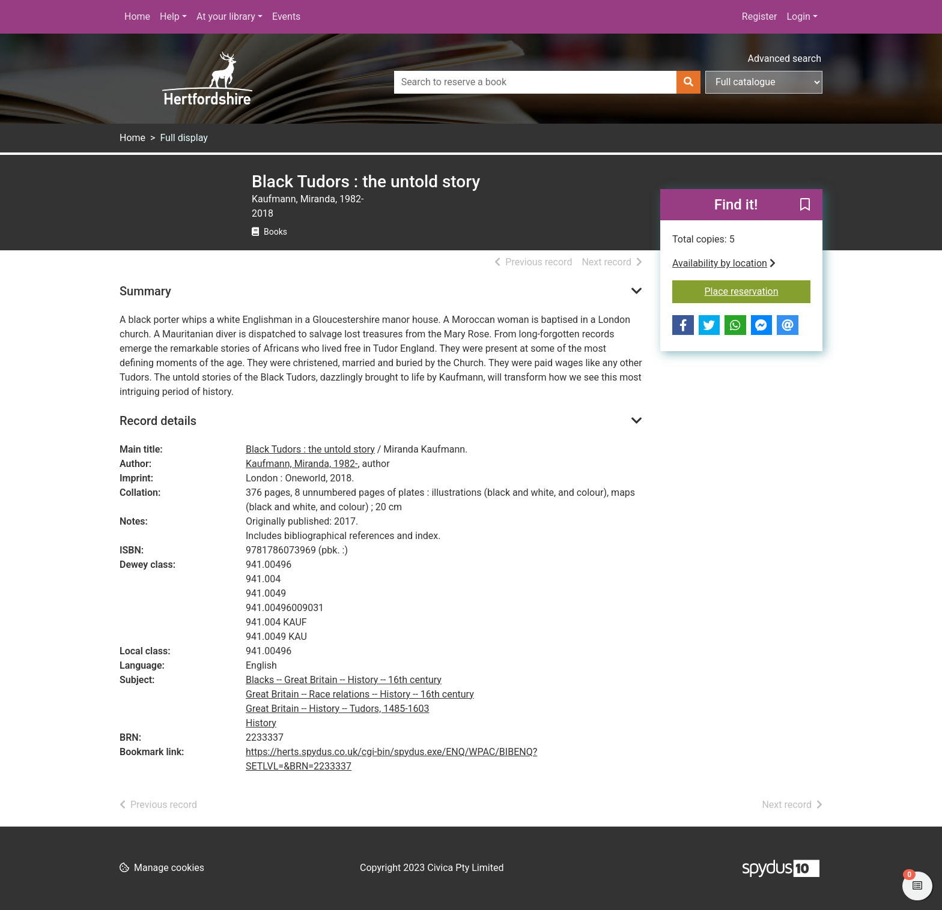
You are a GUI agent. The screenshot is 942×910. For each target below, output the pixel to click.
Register (759, 16)
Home (137, 16)
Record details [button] (158, 421)
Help (170, 16)
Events (286, 16)
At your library (225, 16)
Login (798, 16)
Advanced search (784, 58)
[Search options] (763, 82)
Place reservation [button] (758, 290)
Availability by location (724, 263)
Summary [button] (145, 291)
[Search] (688, 82)
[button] (805, 205)
